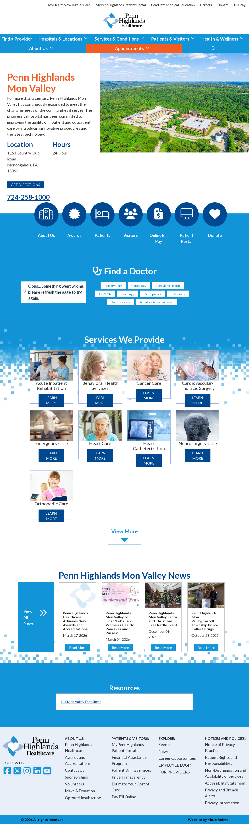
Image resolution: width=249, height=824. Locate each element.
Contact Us (74, 770)
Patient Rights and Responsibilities (221, 760)
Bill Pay (239, 5)
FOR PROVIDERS (174, 771)
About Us (41, 48)
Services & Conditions (119, 38)
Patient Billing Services (131, 770)
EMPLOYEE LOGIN (175, 765)
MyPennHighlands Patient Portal (120, 5)
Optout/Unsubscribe (83, 797)
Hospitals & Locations (63, 38)
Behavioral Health (168, 285)
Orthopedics (152, 294)
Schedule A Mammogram (156, 302)
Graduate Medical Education (173, 5)
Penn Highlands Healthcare (78, 747)
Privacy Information (222, 802)
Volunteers (74, 783)
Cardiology (138, 285)
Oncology (127, 294)
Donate (223, 5)
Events (164, 744)
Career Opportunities (177, 758)
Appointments (132, 48)
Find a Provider (17, 38)
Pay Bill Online (124, 796)
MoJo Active (218, 819)
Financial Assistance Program (129, 760)
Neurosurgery (120, 302)
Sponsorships (76, 777)
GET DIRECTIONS (25, 184)
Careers (206, 5)
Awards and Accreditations (78, 760)
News (163, 751)
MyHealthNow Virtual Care (69, 5)
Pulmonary (178, 294)
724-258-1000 (28, 197)
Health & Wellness (222, 38)
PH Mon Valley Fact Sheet (81, 701)
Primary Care (113, 285)
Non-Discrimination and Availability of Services (225, 773)
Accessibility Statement (225, 783)
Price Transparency (129, 777)
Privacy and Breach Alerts (221, 792)
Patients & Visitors (173, 38)
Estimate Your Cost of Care (130, 786)
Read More (79, 647)
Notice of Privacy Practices (220, 747)
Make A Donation (80, 790)
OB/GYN (105, 294)
